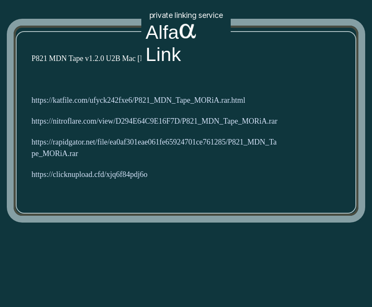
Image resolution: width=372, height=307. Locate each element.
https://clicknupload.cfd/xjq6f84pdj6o (89, 175)
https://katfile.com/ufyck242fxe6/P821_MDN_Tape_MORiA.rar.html (138, 100)
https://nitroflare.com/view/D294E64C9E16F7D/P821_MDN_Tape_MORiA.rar (154, 121)
